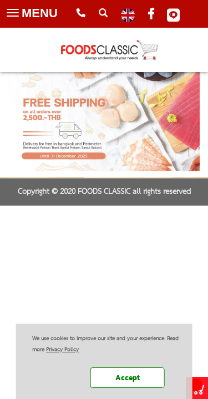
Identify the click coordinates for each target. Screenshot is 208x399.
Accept (127, 377)
